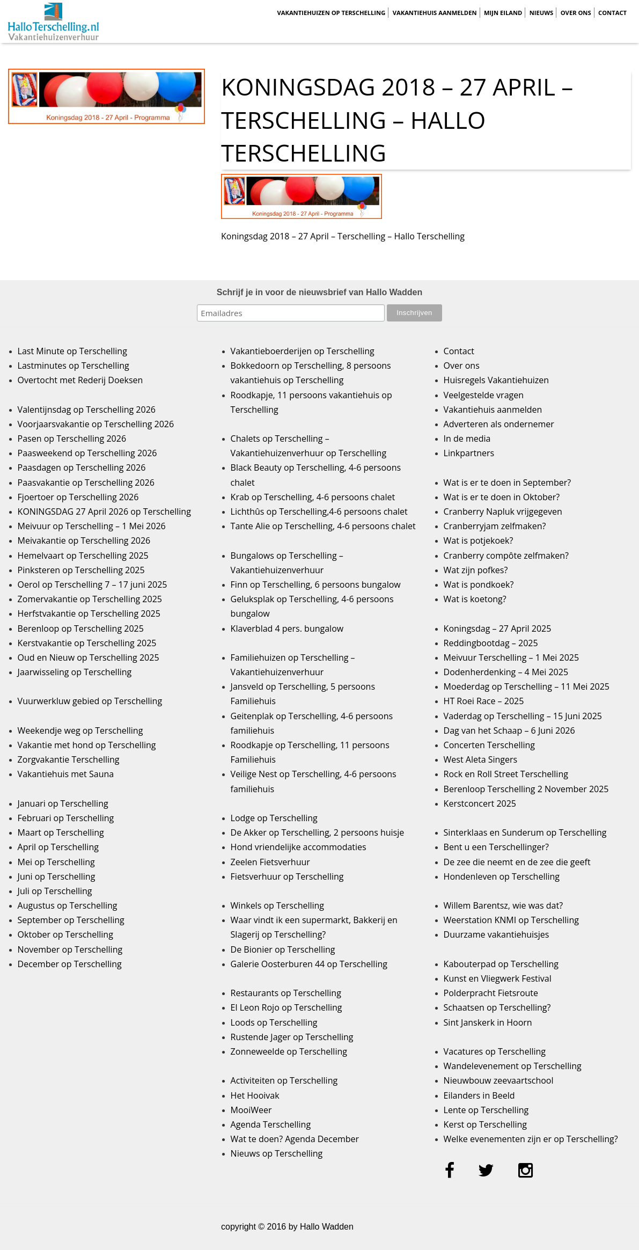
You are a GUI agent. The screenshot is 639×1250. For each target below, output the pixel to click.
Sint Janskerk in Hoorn (488, 1022)
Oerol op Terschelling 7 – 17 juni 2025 (92, 584)
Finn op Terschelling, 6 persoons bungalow (316, 584)
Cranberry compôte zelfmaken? (506, 555)
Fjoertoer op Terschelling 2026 (78, 497)
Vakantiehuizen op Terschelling (331, 13)
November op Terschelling (70, 949)
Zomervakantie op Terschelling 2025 (90, 599)
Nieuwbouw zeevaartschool (499, 1080)
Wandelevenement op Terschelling (513, 1066)
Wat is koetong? (475, 599)
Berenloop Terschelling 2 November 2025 (526, 789)
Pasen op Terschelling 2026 (72, 438)
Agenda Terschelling (271, 1124)
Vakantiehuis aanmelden (435, 13)
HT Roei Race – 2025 (484, 701)
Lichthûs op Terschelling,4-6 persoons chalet (319, 511)
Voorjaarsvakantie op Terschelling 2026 (96, 424)
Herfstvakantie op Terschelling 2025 (89, 613)
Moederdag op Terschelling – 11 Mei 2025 (526, 686)
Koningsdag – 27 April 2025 (498, 628)
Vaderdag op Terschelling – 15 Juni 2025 (523, 716)
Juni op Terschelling (57, 876)
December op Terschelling (70, 964)
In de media (467, 438)
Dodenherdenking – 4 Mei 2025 (506, 672)
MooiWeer (251, 1110)
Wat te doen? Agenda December (295, 1139)
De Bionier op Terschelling (283, 949)
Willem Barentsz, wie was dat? (503, 905)
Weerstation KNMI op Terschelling (511, 920)
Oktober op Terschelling (65, 934)
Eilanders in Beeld (479, 1095)
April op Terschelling (58, 847)
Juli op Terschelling (55, 891)
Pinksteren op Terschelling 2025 (81, 570)
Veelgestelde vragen (484, 395)
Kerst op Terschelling (485, 1124)
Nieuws (542, 13)
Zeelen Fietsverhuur (270, 862)
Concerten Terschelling (489, 745)
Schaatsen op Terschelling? (497, 1007)
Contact (612, 13)
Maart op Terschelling (61, 832)
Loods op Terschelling (274, 1022)
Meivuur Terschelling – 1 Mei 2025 (511, 657)
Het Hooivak (255, 1095)
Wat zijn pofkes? (476, 570)
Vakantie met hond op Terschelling (87, 745)
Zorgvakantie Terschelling (69, 759)
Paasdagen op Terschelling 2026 (82, 467)
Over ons (576, 13)
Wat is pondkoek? (479, 584)
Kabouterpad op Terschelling (501, 964)
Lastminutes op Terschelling (73, 365)
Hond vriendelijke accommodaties (298, 847)
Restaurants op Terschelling (286, 993)
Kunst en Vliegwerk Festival (498, 978)
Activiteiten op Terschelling (284, 1080)
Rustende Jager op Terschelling (292, 1037)
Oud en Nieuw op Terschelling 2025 (88, 657)
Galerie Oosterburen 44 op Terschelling (309, 964)
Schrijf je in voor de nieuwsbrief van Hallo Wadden (319, 292)
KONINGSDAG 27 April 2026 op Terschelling (104, 511)
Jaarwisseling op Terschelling (75, 672)
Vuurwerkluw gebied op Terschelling (90, 701)
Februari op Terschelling (66, 818)
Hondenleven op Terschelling (502, 876)
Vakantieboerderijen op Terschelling (302, 351)
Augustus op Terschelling (67, 905)
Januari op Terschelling (63, 803)
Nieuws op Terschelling (277, 1153)
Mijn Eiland (503, 13)
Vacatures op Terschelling (495, 1051)
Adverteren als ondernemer (499, 424)
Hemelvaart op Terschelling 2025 (83, 555)
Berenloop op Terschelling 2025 (81, 628)
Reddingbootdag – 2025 (491, 643)
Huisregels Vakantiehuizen (496, 380)
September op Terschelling (71, 920)
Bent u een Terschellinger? (496, 847)
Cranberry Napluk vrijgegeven (503, 511)
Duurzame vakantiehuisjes (496, 934)
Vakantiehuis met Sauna (66, 774)
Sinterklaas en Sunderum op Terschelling (525, 832)
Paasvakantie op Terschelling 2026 (86, 482)
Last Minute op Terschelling (72, 351)
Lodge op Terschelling (274, 818)
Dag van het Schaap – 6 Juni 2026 (509, 730)
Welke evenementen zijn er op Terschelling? (531, 1139)
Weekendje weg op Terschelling (80, 730)
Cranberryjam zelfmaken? (495, 526)
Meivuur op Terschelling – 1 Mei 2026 (92, 526)
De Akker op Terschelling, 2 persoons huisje (318, 832)
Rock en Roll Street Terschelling (506, 774)
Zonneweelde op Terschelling (289, 1051)
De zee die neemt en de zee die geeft (517, 862)
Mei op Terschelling (56, 862)
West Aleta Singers (481, 759)
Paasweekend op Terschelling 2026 (87, 453)
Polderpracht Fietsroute (491, 993)
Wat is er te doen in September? (507, 482)
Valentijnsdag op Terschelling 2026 (87, 409)
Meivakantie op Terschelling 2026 (84, 540)
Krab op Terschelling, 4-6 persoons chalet (313, 497)
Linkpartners (469, 453)
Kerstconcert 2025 (480, 803)
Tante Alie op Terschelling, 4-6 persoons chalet (323, 526)
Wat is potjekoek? (478, 540)
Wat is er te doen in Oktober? (502, 497)
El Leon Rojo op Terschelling (286, 1007)
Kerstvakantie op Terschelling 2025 (87, 643)
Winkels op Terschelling (277, 905)
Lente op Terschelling (486, 1110)
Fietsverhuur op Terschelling (287, 876)
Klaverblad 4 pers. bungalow (287, 628)
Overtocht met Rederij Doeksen (80, 380)
